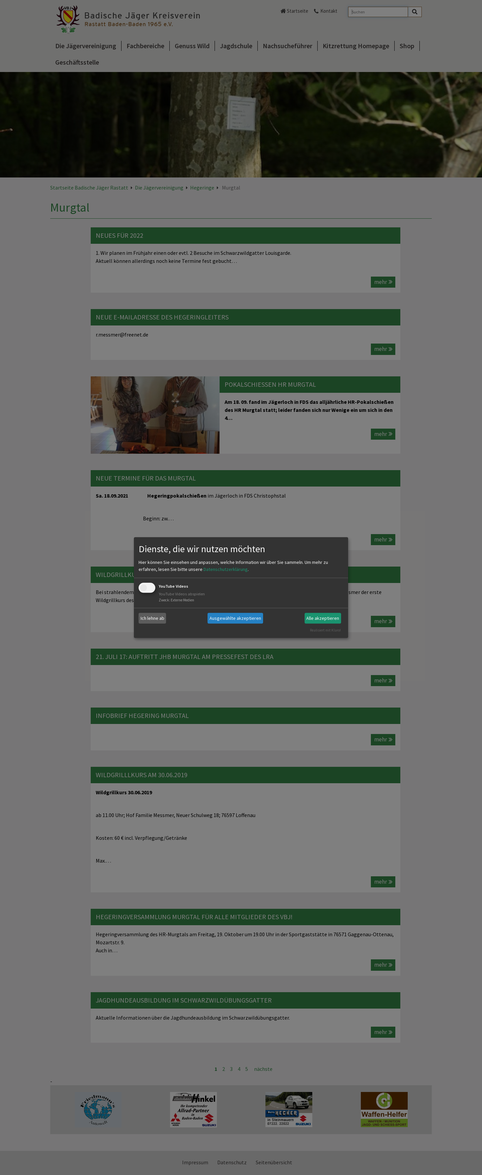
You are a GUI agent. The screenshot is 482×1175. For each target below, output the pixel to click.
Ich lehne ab (152, 618)
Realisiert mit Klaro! (325, 630)
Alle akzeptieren (322, 618)
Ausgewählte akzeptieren (235, 618)
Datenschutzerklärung (226, 570)
